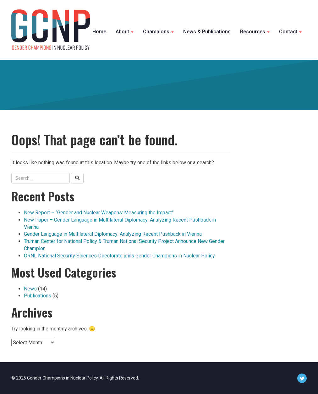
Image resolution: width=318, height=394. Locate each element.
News (30, 289)
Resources (255, 32)
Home (99, 32)
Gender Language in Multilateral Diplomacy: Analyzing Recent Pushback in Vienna (113, 234)
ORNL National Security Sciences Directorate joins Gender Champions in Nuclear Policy (119, 256)
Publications (37, 296)
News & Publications (207, 32)
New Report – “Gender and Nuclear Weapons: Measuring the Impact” (99, 213)
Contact (290, 32)
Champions (158, 32)
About (125, 32)
